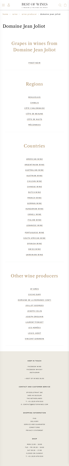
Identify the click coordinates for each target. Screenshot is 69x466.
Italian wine (34, 220)
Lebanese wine (34, 225)
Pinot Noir (34, 63)
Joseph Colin (34, 311)
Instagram (34, 372)
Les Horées (34, 327)
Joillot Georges (34, 305)
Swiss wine (34, 249)
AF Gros (34, 289)
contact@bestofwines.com (35, 404)
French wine (34, 198)
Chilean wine (34, 181)
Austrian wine (34, 175)
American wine (34, 159)
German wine (34, 203)
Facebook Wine (34, 366)
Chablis (34, 103)
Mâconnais (34, 125)
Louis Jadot (34, 333)
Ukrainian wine (34, 255)
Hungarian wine (34, 209)
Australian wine (34, 170)
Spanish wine (34, 243)
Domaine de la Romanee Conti (34, 300)
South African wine (34, 238)
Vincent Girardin (34, 339)
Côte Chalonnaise (34, 108)
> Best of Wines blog (34, 378)
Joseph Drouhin (34, 316)
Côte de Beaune (34, 114)
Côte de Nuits (34, 119)
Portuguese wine (34, 232)
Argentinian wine (34, 164)
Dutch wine (34, 192)
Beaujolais (34, 97)
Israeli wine (34, 214)
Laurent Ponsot (34, 322)
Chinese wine (34, 186)
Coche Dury (34, 294)
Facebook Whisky (35, 369)
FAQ (34, 418)
